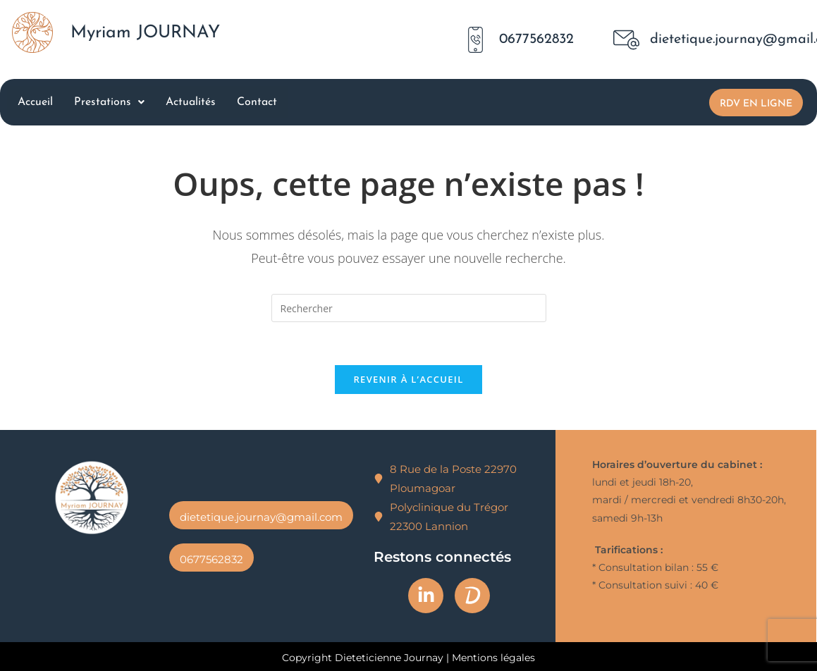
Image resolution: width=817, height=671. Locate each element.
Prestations (109, 102)
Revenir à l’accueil (408, 379)
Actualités (191, 102)
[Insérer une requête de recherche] (408, 308)
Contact (257, 102)
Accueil (35, 102)
